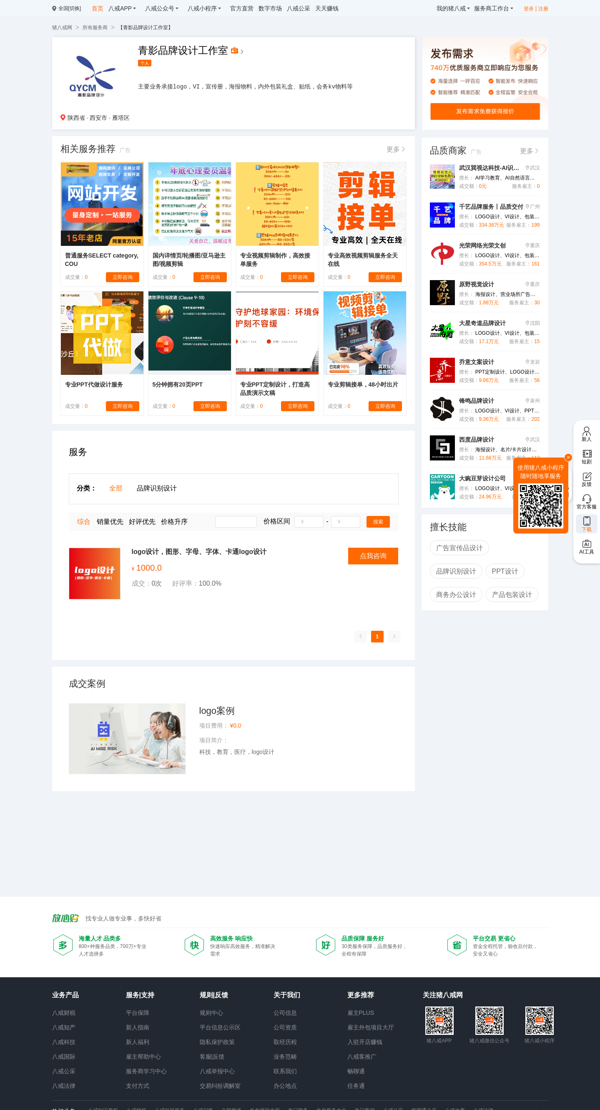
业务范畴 (285, 1056)
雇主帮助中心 (143, 1056)
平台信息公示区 (220, 1027)
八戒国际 (63, 1056)
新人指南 (137, 1027)
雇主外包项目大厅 (370, 1027)
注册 (543, 9)
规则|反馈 (214, 995)
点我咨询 (373, 555)
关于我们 (287, 995)
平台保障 (137, 1012)
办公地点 (285, 1085)
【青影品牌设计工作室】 (145, 27)
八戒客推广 (362, 1056)
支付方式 (137, 1085)
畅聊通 (356, 1071)
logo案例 (217, 710)
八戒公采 (63, 1071)
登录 (529, 9)
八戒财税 (63, 1012)
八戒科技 (63, 1042)
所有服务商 (95, 27)
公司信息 (285, 1012)
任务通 (356, 1085)
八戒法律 (63, 1085)
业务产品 (65, 995)
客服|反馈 (212, 1056)
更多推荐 (360, 995)
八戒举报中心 (217, 1071)
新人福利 (137, 1042)
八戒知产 (63, 1027)
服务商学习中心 (146, 1071)
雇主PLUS (360, 1012)
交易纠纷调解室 (220, 1085)
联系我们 (285, 1071)
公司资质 (285, 1027)
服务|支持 (140, 995)
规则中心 (211, 1012)
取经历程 (285, 1042)
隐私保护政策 (217, 1042)
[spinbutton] (309, 522)
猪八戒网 (62, 27)
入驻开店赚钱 (364, 1042)
